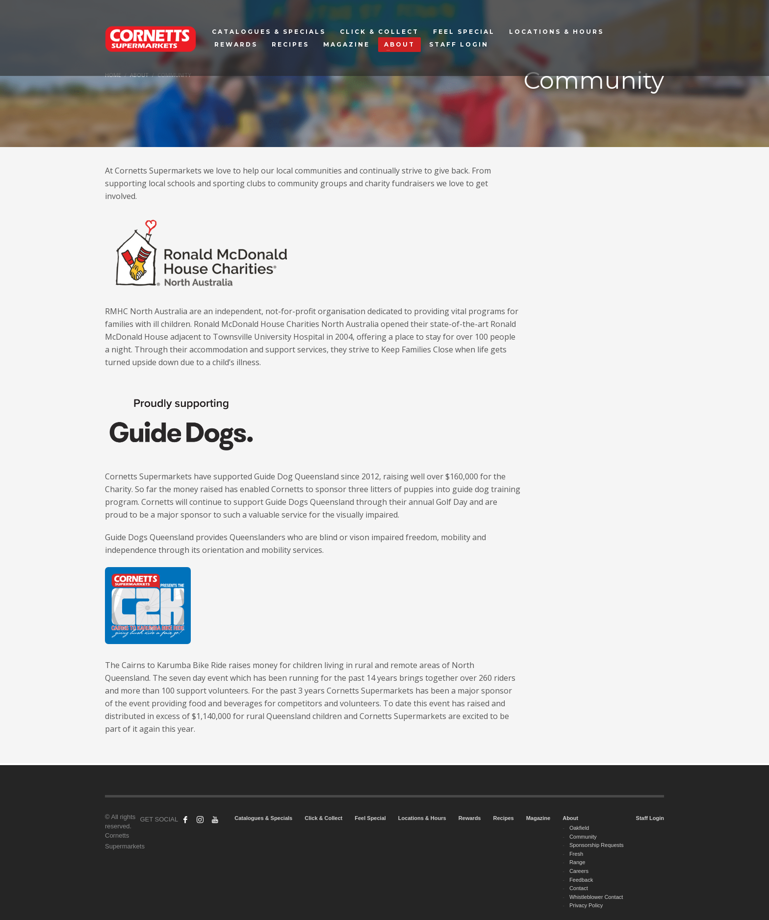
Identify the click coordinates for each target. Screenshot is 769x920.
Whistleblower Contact (596, 897)
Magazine (538, 818)
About (570, 818)
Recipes (503, 818)
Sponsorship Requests (596, 845)
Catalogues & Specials (263, 818)
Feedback (581, 880)
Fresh (576, 854)
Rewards (470, 818)
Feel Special (370, 818)
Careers (579, 871)
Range (577, 862)
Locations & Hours (422, 818)
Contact (578, 888)
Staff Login (650, 818)
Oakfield (579, 828)
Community (583, 837)
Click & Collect (323, 818)
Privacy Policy (586, 905)
